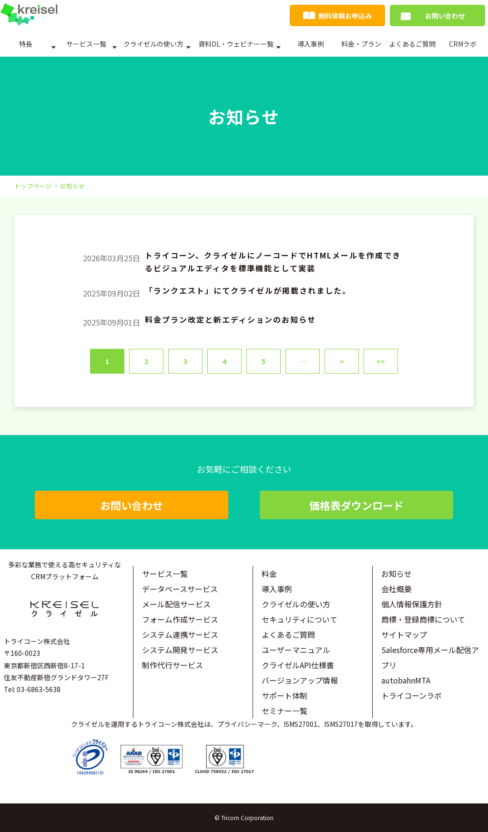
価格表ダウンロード (356, 505)
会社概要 (396, 588)
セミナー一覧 (284, 710)
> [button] (342, 361)
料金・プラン (361, 44)
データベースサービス (180, 588)
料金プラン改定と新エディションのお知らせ (230, 319)
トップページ (32, 185)
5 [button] (263, 361)
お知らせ (396, 573)
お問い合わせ (445, 15)
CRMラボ (463, 44)
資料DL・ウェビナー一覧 (236, 44)
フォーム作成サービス (180, 619)
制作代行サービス (172, 665)
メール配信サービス (176, 604)
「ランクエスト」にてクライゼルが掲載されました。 (248, 290)
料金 (269, 573)
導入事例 (310, 44)
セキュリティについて (299, 619)
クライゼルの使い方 (153, 44)
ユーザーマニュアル (296, 649)
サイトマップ (404, 634)
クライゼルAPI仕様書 (298, 665)
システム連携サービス (180, 634)
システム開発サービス (180, 649)
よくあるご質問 (412, 44)
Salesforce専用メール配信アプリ (430, 657)
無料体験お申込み (345, 15)
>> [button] (380, 361)
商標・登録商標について (423, 619)
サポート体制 (284, 695)
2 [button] (146, 361)
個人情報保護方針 (411, 604)
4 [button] (224, 361)
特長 (25, 44)
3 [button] (185, 361)
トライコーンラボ (411, 695)
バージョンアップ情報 (300, 680)
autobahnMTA (405, 680)
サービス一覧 (86, 44)
